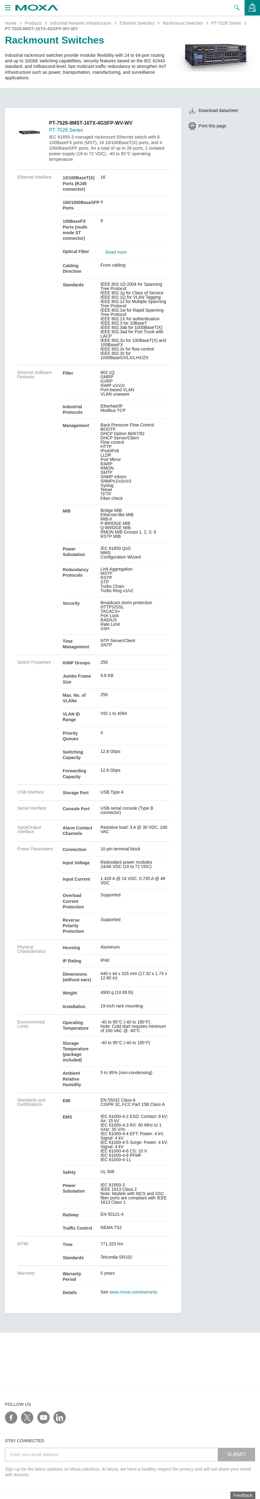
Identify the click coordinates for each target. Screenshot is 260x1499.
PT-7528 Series (226, 23)
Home (10, 23)
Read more (116, 252)
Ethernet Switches (137, 23)
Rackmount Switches (183, 23)
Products (33, 23)
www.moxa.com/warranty (133, 1292)
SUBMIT (236, 1454)
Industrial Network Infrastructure (80, 23)
